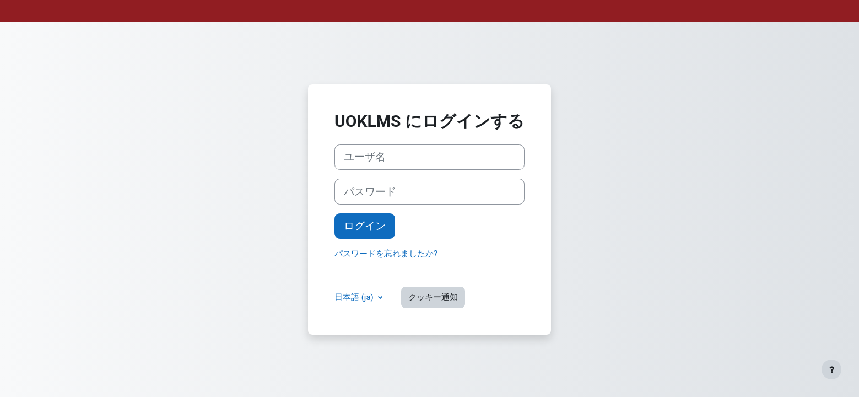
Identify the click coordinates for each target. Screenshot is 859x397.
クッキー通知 (433, 297)
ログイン (365, 226)
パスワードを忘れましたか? (385, 254)
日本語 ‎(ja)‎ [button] (355, 297)
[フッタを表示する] (831, 369)
